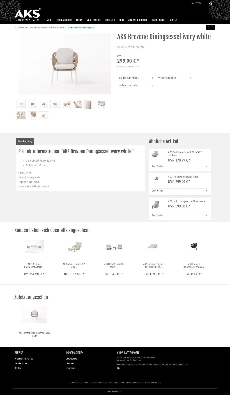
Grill (121, 20)
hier (119, 368)
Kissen (79, 20)
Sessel (62, 28)
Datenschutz (71, 359)
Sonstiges (110, 20)
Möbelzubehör (94, 20)
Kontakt (174, 20)
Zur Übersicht (20, 28)
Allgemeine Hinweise (138, 20)
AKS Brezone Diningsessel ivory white (81, 28)
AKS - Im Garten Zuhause (39, 28)
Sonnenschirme (64, 20)
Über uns (70, 363)
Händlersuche (158, 20)
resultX (119, 392)
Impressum (70, 368)
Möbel (50, 20)
